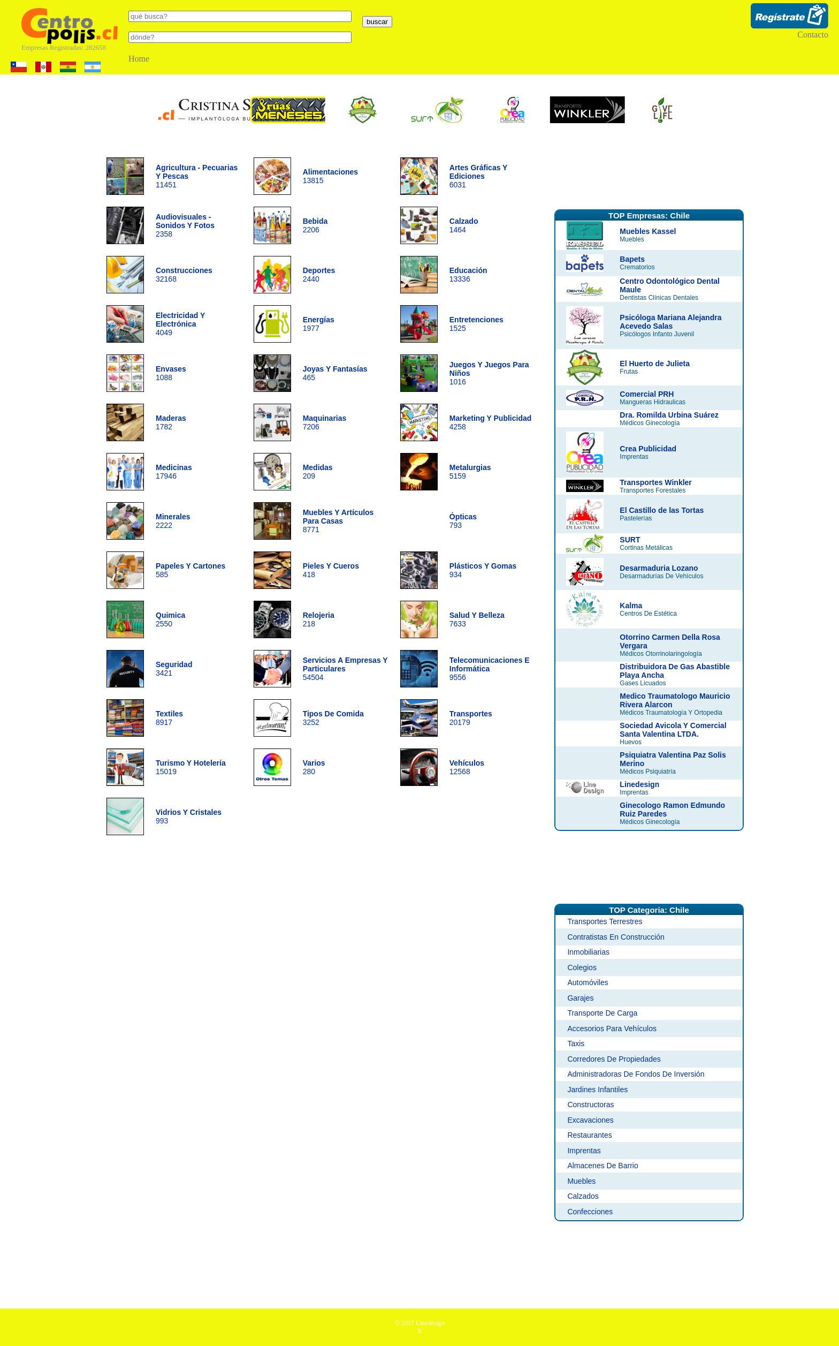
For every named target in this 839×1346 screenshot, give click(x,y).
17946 (174, 471)
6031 (478, 176)
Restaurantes (589, 1135)
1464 (463, 225)
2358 (185, 225)
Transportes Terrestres (604, 921)
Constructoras (590, 1104)
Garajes (580, 998)
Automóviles (587, 982)
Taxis (575, 1043)
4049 (180, 324)
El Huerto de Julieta (655, 363)
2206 (315, 225)
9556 (489, 669)
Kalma (631, 605)
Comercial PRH (647, 394)
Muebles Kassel (648, 231)
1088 (171, 373)
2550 (170, 619)
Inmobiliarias (588, 952)
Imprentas (583, 1150)
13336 (468, 274)
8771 (338, 521)
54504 (345, 669)
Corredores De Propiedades (613, 1059)
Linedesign (639, 784)
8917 (169, 718)
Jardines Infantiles (597, 1089)
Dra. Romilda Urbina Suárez (669, 415)
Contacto (812, 34)
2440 (319, 274)
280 (314, 767)
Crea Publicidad (648, 448)
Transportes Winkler (655, 482)
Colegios (581, 967)
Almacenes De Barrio (602, 1165)
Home (138, 58)
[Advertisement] (649, 173)
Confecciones (590, 1211)
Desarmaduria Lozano (659, 568)
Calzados (582, 1196)
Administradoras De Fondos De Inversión (635, 1074)
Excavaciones (590, 1120)
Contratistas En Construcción (615, 937)
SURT (630, 539)
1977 (318, 323)
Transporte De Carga (602, 1013)
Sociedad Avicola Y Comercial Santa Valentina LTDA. (673, 729)
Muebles (581, 1181)
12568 (466, 767)
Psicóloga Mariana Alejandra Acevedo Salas (670, 321)
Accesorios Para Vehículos (612, 1028)
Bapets (632, 259)
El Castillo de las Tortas (662, 510)
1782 (171, 422)
